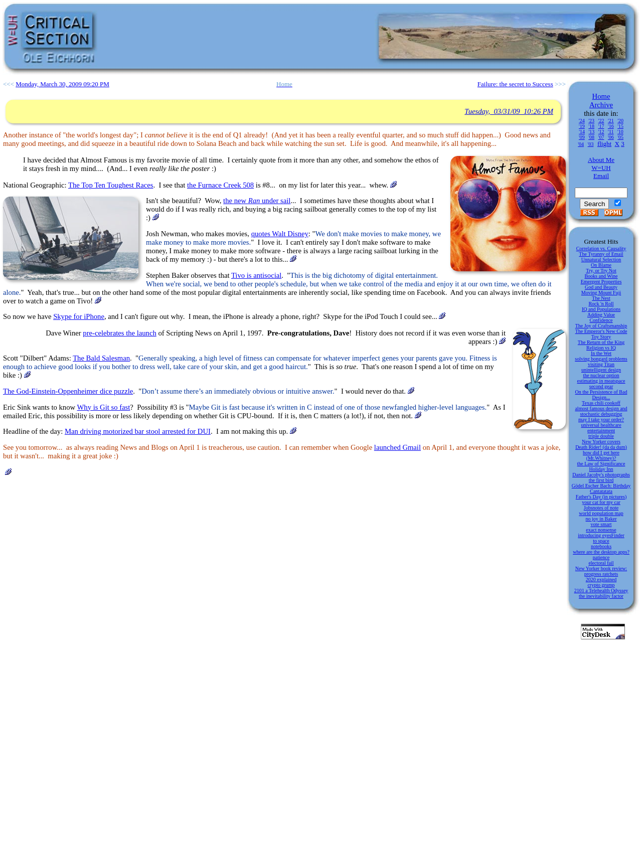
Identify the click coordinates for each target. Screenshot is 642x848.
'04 (581, 144)
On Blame (601, 265)
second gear (601, 386)
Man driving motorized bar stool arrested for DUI (138, 431)
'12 (601, 131)
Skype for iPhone (78, 316)
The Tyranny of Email (601, 254)
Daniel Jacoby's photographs (601, 474)
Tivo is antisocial (256, 275)
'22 (601, 120)
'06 (611, 137)
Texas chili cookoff (601, 403)
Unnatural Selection (601, 259)
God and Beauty (601, 287)
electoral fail (600, 563)
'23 (591, 120)
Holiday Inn (601, 469)
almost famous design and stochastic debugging (601, 411)
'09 (582, 137)
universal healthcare (601, 425)
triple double (601, 436)
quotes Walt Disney (279, 234)
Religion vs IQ (601, 348)
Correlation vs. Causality (601, 248)
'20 (620, 120)
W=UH (600, 168)
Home (601, 96)
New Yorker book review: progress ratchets (601, 571)
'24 (582, 120)
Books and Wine (600, 276)
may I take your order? (601, 419)
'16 (611, 126)
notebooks (601, 546)
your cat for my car (601, 502)
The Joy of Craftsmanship (601, 325)
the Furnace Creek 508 (220, 185)
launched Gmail (397, 447)
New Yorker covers (601, 441)
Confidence (600, 320)
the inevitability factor (601, 596)
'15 (620, 126)
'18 (591, 126)
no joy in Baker (601, 519)
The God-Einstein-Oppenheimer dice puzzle (68, 391)
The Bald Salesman (101, 358)
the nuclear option (601, 375)
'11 (610, 131)
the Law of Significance (601, 463)
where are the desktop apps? (601, 552)
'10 (620, 131)
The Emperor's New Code (601, 331)
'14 (582, 131)
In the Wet (601, 353)
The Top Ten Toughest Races (110, 185)
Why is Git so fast (103, 407)
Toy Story (601, 337)
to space (601, 541)
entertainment (601, 430)
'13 (591, 131)
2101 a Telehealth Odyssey (601, 590)
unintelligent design (601, 370)
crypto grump (600, 585)
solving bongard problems (601, 359)
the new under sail (256, 201)
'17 (601, 126)
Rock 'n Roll (600, 303)
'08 (591, 137)
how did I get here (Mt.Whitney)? (601, 455)
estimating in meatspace (601, 381)
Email (601, 176)
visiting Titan (601, 364)
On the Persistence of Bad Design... (601, 394)
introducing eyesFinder (601, 535)
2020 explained (601, 579)
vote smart (601, 524)
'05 (620, 137)
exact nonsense (601, 530)
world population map (601, 513)
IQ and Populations (601, 309)
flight (604, 143)
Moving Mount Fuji (601, 292)
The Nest (601, 298)
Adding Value (601, 314)
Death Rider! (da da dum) (601, 447)
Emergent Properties (601, 281)
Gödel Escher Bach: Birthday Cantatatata (601, 488)
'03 (591, 144)
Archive (601, 105)
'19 (582, 126)
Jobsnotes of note (601, 508)
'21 (611, 120)
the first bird (601, 480)
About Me (601, 159)
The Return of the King (601, 342)
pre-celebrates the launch (119, 333)
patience (601, 557)
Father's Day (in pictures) (601, 496)
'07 (601, 137)
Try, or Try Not (601, 270)
